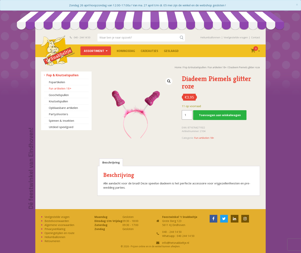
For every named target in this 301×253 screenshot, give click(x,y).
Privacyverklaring (55, 229)
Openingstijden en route (59, 233)
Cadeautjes (149, 50)
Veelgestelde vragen (236, 37)
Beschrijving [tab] (111, 162)
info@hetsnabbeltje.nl (175, 243)
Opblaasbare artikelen (63, 108)
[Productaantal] (187, 115)
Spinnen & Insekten (61, 120)
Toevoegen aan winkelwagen (220, 115)
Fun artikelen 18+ (60, 88)
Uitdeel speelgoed (61, 127)
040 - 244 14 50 (80, 37)
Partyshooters (58, 114)
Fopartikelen (57, 82)
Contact (255, 37)
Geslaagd (171, 50)
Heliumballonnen (210, 37)
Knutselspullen (58, 101)
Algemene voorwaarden (59, 225)
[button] (168, 81)
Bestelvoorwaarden (57, 221)
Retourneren (52, 241)
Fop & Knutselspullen (62, 75)
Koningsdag (126, 50)
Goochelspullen (59, 95)
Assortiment (94, 50)
